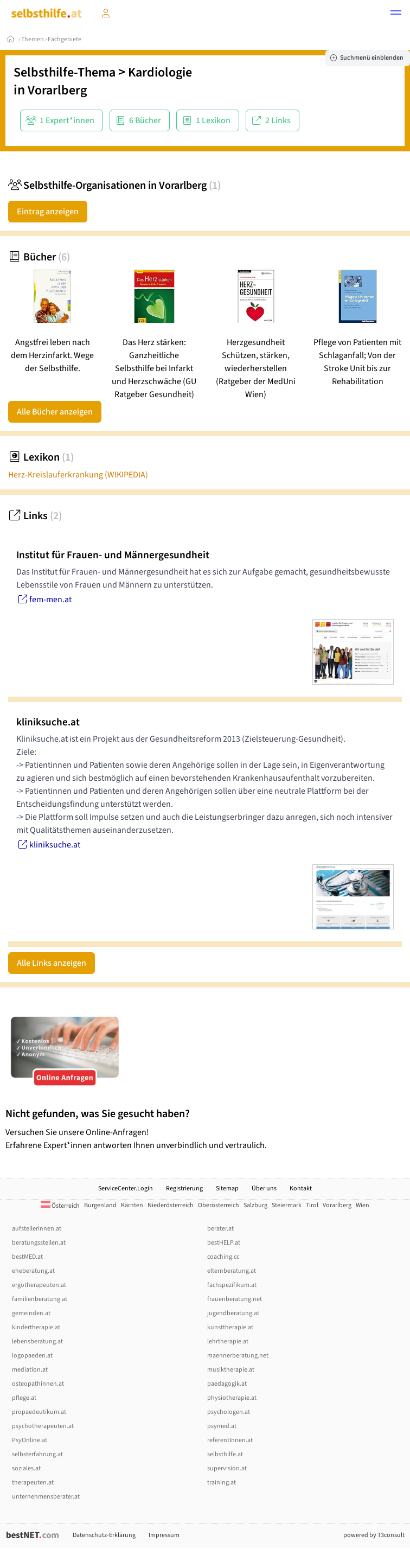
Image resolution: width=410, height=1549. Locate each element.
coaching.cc (223, 1256)
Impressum (164, 1535)
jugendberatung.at (233, 1313)
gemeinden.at (31, 1313)
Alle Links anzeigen (51, 963)
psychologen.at (228, 1412)
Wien (362, 1205)
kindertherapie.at (36, 1327)
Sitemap (227, 1188)
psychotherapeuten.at (43, 1426)
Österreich (60, 1205)
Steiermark (287, 1205)
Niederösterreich (171, 1205)
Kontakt (301, 1188)
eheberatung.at (33, 1271)
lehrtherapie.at (227, 1341)
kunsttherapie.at (230, 1327)
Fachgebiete (64, 39)
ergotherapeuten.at (39, 1285)
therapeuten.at (33, 1482)
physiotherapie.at (232, 1398)
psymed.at (221, 1426)
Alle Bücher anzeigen (55, 412)
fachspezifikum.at (232, 1285)
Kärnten (132, 1205)
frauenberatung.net (234, 1299)
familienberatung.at (39, 1299)
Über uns (264, 1188)
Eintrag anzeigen (48, 212)
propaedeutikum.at (39, 1412)
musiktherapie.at (230, 1369)
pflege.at (24, 1398)
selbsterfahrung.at (37, 1454)
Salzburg (255, 1205)
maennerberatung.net (237, 1355)
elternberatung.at (231, 1271)
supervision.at (227, 1468)
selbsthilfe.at (225, 1454)
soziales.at (26, 1468)
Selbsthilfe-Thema (65, 72)
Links (35, 516)
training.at (221, 1482)
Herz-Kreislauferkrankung (78, 475)
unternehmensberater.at (46, 1496)
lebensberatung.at (37, 1341)
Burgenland (100, 1205)
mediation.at (30, 1369)
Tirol (312, 1205)
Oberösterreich (218, 1205)
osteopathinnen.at (38, 1383)
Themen (32, 39)
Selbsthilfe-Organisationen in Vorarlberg (114, 185)
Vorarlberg (57, 90)
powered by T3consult (374, 1535)
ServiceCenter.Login (125, 1188)
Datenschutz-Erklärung (104, 1535)
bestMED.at (27, 1256)
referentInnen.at (230, 1440)
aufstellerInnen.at (36, 1228)
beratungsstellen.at (39, 1242)
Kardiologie (160, 72)
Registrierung (184, 1188)
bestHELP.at (223, 1242)
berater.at (220, 1228)
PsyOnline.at (29, 1440)
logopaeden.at (32, 1355)
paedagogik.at (227, 1383)
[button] (396, 14)
